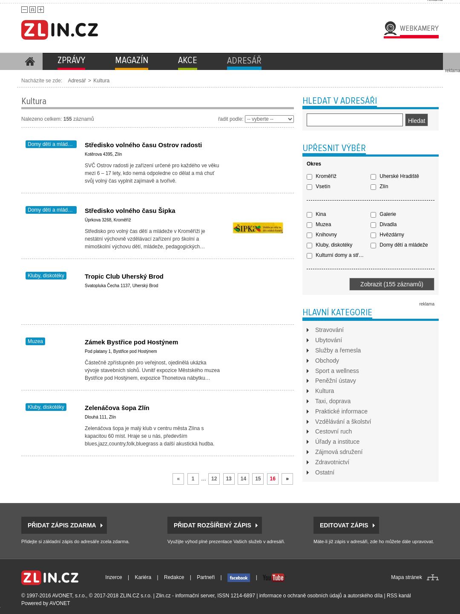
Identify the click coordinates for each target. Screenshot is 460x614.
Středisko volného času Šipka (130, 210)
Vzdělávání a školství (343, 421)
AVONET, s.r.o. (69, 596)
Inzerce (113, 577)
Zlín (379, 186)
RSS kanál (399, 596)
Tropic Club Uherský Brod (124, 276)
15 (258, 479)
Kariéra (143, 577)
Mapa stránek (406, 577)
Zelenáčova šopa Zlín (117, 407)
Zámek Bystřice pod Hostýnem (131, 342)
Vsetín (318, 186)
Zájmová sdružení (338, 451)
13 (228, 479)
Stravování (329, 329)
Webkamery (419, 28)
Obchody (327, 360)
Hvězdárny (387, 235)
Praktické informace (341, 411)
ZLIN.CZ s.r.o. (136, 596)
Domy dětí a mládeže (52, 144)
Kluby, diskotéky (46, 276)
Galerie (383, 214)
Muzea (35, 341)
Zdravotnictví (332, 462)
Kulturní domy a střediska (339, 255)
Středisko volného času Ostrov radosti (143, 144)
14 (243, 479)
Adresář (77, 81)
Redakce (174, 577)
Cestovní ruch (333, 431)
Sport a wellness (337, 370)
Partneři (206, 577)
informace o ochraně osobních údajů (300, 596)
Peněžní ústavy (335, 380)
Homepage (30, 61)
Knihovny (322, 235)
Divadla (384, 224)
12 (214, 479)
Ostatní (324, 472)
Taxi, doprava (333, 401)
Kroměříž (321, 176)
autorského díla (365, 596)
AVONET (59, 603)
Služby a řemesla (338, 350)
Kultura (101, 81)
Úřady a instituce (337, 441)
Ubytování (328, 340)
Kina (316, 214)
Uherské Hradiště (395, 176)
